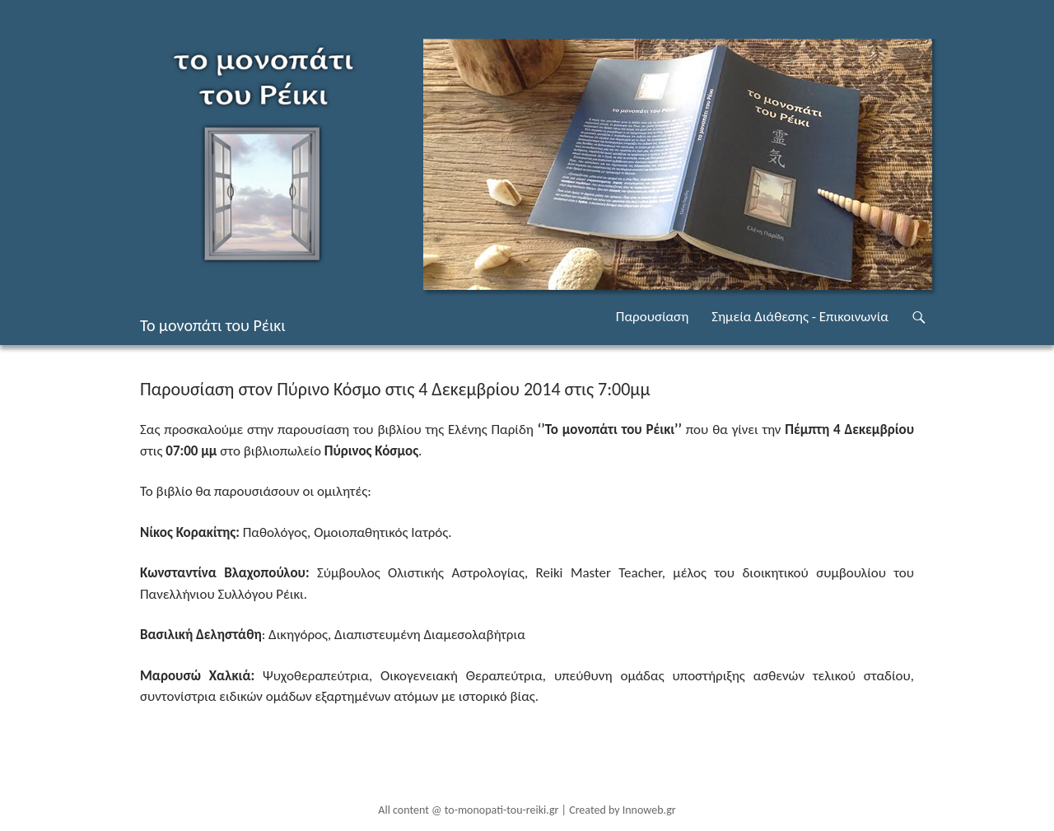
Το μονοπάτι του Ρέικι (213, 325)
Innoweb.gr (649, 810)
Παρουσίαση (652, 316)
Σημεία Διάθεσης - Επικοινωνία (799, 316)
